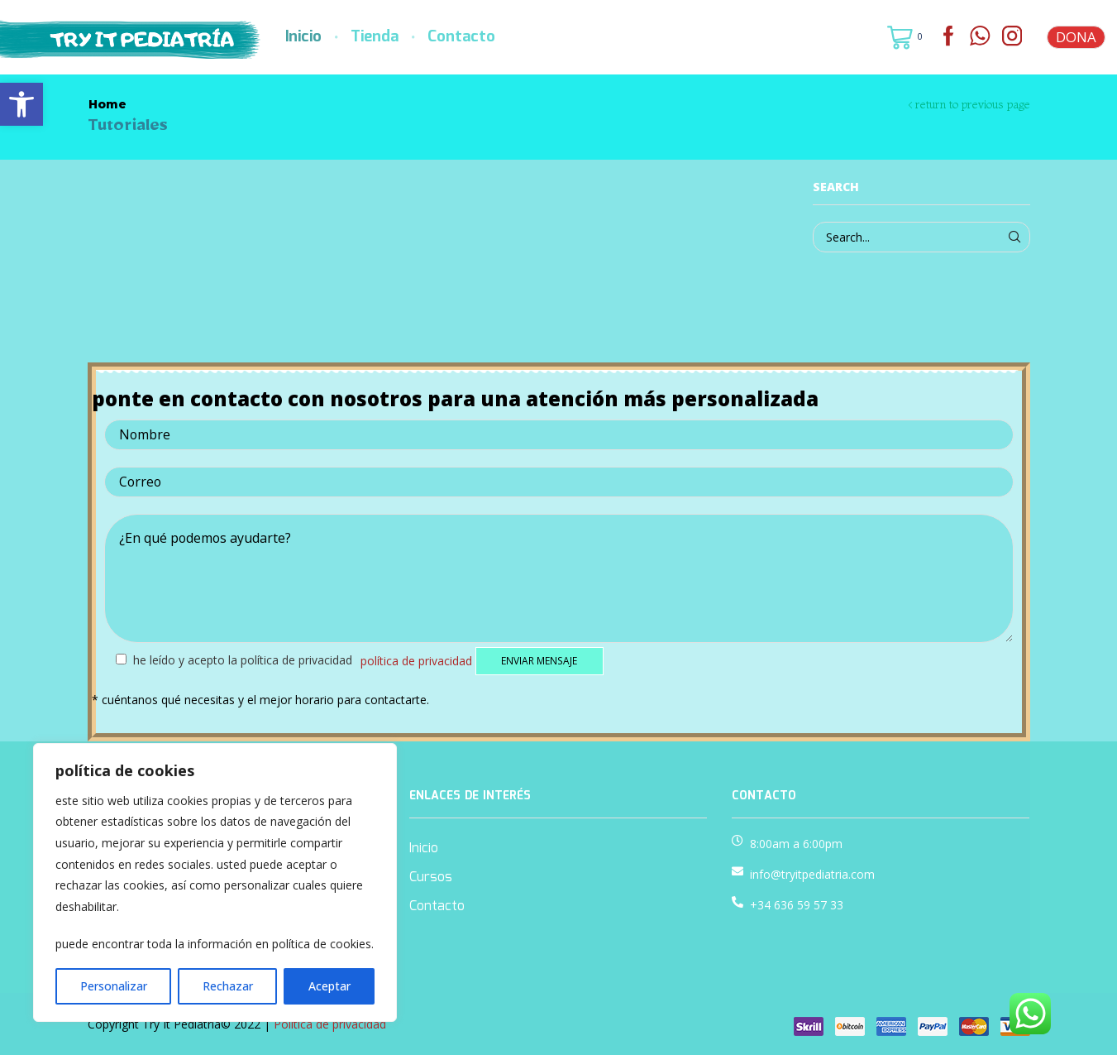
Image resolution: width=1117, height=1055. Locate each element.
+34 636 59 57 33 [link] (796, 905)
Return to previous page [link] (972, 104)
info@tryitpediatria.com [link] (812, 874)
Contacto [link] (461, 37)
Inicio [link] (303, 37)
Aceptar (329, 986)
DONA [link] (1076, 36)
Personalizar (113, 986)
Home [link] (107, 104)
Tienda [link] (375, 37)
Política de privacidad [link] (416, 660)
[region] (215, 882)
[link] (21, 104)
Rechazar (228, 986)
